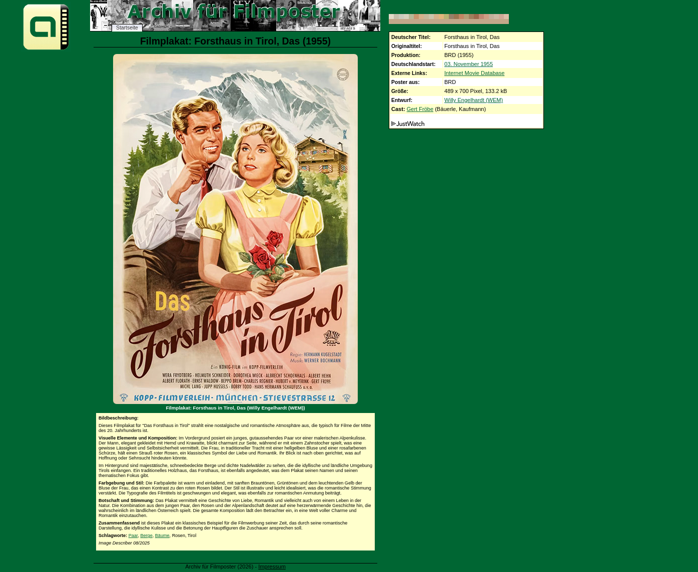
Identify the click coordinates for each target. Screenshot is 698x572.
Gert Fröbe (420, 109)
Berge (146, 535)
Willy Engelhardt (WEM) (473, 100)
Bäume (162, 535)
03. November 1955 (468, 64)
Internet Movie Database (474, 73)
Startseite (127, 27)
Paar (133, 535)
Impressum (272, 567)
